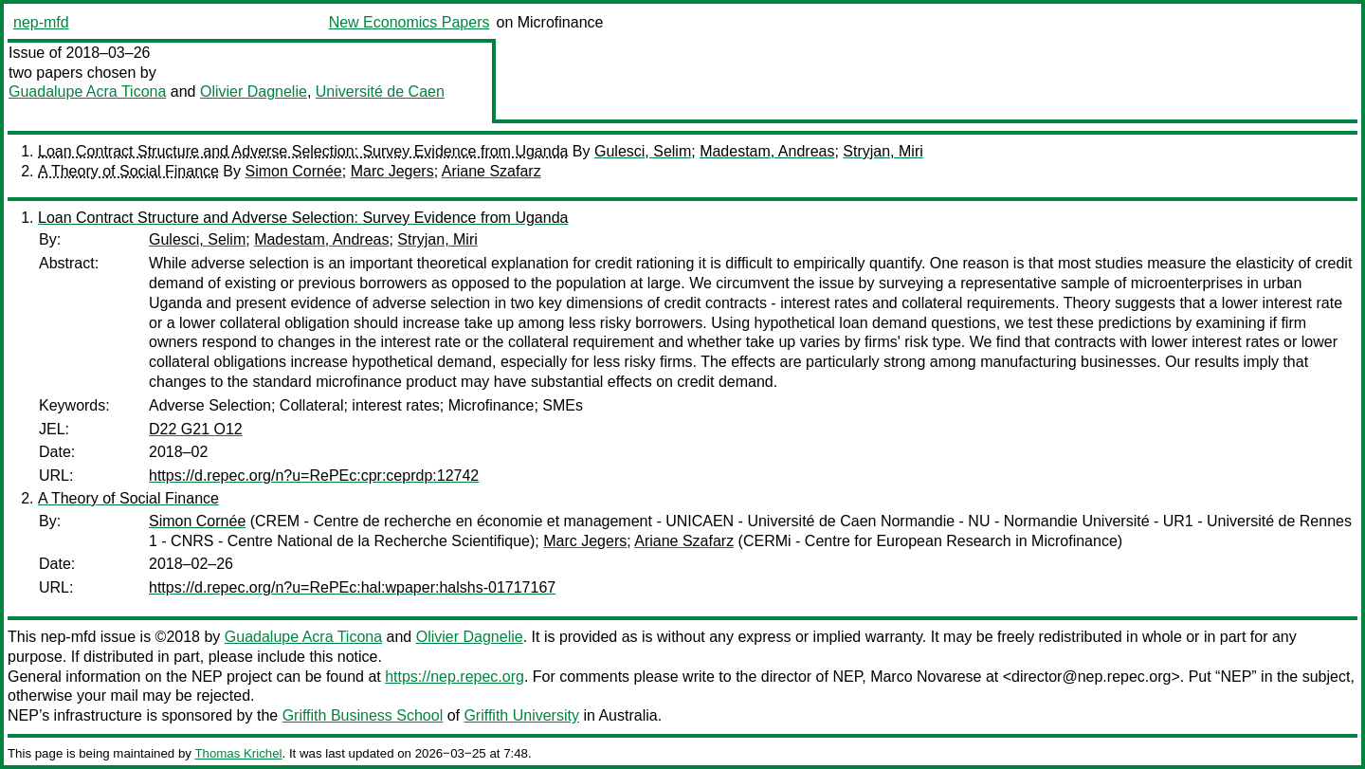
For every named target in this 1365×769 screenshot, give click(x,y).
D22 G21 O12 (196, 429)
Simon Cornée (293, 171)
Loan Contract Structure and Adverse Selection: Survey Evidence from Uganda (303, 151)
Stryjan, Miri (882, 151)
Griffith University (521, 715)
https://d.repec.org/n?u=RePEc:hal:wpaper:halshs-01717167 (352, 587)
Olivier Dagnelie (253, 91)
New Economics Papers (409, 22)
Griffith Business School (363, 715)
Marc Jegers (392, 171)
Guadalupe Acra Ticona (87, 91)
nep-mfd (41, 22)
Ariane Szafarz (491, 171)
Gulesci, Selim (642, 151)
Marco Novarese (925, 676)
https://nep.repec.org (454, 676)
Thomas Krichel (238, 753)
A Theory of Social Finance (128, 171)
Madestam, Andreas (767, 151)
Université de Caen (380, 91)
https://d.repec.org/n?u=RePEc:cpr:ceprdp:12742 (314, 475)
